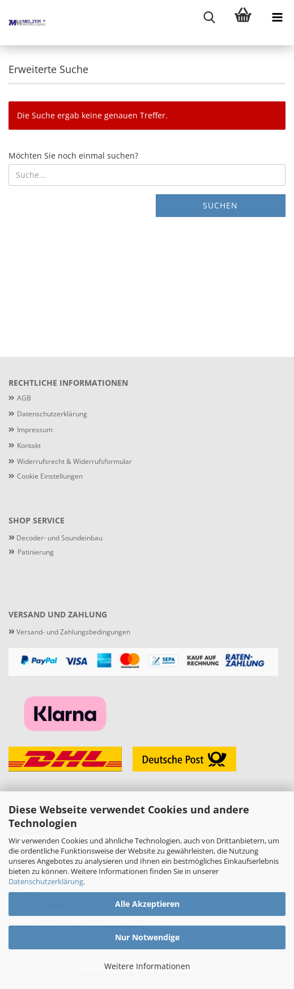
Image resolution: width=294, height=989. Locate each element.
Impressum (35, 429)
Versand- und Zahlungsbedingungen (69, 632)
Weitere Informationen (147, 966)
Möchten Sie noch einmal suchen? (73, 155)
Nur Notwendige (147, 937)
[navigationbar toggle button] (277, 17)
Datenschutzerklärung (45, 881)
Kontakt (29, 445)
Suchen (220, 205)
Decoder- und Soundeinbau (59, 538)
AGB (24, 398)
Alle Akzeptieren (147, 903)
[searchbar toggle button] (209, 17)
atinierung (38, 552)
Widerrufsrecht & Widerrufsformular (74, 461)
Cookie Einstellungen (50, 476)
